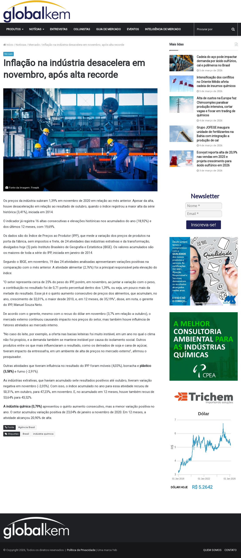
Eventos (133, 29)
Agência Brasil (26, 427)
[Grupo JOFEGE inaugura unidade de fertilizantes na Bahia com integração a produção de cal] (181, 134)
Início (8, 44)
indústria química (43, 433)
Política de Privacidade (81, 550)
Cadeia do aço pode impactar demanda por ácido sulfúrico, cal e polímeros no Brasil (217, 61)
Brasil (26, 433)
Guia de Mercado (108, 29)
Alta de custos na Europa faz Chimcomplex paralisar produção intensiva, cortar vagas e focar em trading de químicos (216, 106)
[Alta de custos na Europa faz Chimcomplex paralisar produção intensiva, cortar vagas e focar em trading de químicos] (181, 104)
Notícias (35, 29)
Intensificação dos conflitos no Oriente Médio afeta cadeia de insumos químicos (216, 82)
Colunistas (81, 29)
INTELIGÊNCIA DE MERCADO (163, 29)
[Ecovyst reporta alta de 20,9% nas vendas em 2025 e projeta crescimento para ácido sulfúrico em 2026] (181, 158)
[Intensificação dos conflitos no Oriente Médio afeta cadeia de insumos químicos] (181, 83)
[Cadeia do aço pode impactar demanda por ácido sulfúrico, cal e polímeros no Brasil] (181, 63)
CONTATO (230, 550)
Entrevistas (58, 29)
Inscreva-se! (203, 224)
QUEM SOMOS (212, 550)
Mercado (34, 44)
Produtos (13, 29)
